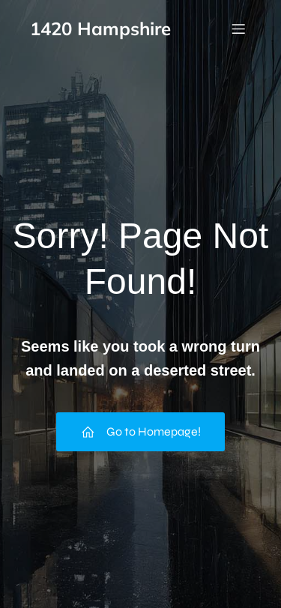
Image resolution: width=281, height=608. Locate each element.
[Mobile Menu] (238, 28)
